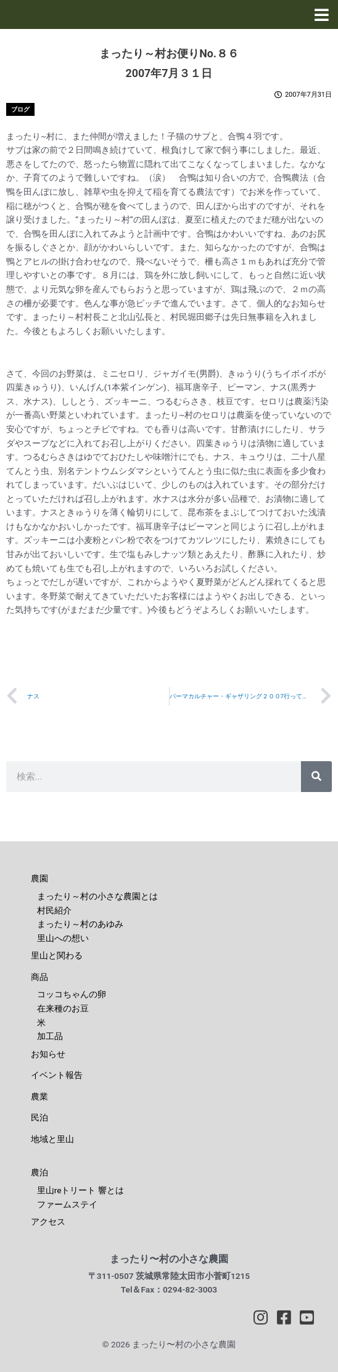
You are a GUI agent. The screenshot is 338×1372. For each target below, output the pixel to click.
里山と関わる (57, 955)
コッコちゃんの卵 (71, 994)
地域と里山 (52, 1139)
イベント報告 (57, 1075)
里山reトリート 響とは (80, 1190)
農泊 (39, 1172)
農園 (39, 878)
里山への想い (63, 938)
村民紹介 (54, 910)
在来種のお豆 (63, 1008)
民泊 (39, 1117)
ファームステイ (67, 1204)
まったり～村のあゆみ (80, 924)
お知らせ (48, 1054)
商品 (39, 977)
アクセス (48, 1222)
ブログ (20, 109)
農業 (39, 1096)
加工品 (50, 1036)
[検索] (316, 776)
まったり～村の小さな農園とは (97, 896)
